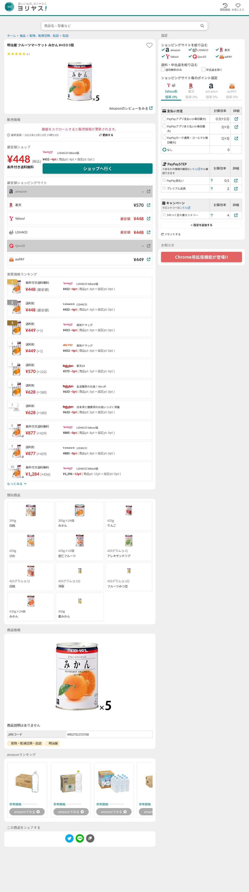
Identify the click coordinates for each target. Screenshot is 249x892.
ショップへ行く (97, 168)
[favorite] (149, 45)
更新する (106, 135)
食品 (23, 35)
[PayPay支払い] (236, 180)
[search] (203, 26)
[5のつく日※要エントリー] (236, 215)
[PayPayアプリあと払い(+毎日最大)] (236, 127)
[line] (80, 839)
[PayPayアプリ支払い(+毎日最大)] (236, 119)
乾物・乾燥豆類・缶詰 (26, 743)
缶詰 (65, 35)
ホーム (11, 35)
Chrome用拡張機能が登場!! (201, 257)
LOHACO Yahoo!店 (68, 153)
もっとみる (17, 484)
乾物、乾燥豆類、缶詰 (44, 35)
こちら (195, 169)
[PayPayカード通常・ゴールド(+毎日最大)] (236, 138)
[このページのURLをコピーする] (90, 838)
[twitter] (69, 839)
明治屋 (53, 743)
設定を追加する (201, 225)
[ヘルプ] (212, 180)
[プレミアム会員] (236, 188)
